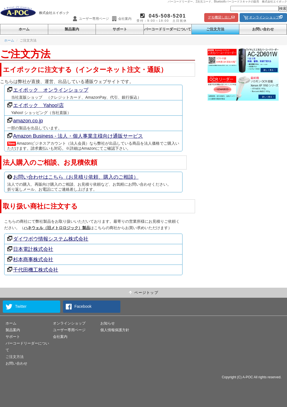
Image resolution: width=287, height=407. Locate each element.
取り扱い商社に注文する (40, 206)
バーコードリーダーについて (167, 29)
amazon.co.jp (25, 120)
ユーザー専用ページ (69, 330)
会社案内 (60, 337)
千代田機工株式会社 (32, 270)
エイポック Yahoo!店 (35, 105)
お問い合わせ (263, 29)
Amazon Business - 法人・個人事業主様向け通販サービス (75, 136)
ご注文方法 (215, 29)
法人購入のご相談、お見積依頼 (50, 162)
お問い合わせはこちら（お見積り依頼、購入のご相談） (72, 177)
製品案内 (72, 29)
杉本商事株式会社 (30, 259)
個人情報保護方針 (114, 330)
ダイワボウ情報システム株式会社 (47, 239)
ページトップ (143, 292)
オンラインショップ (263, 17)
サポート (120, 29)
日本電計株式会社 (30, 249)
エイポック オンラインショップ (47, 90)
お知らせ (107, 323)
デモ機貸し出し (221, 17)
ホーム (24, 29)
